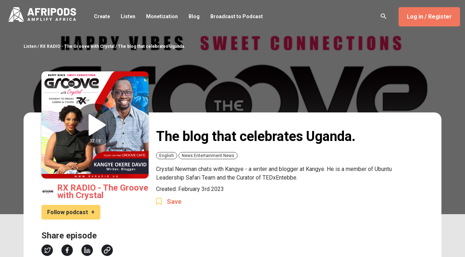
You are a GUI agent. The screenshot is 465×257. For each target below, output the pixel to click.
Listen (128, 16)
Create (102, 16)
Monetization (162, 16)
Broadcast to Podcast (236, 16)
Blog (194, 16)
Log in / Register (429, 16)
